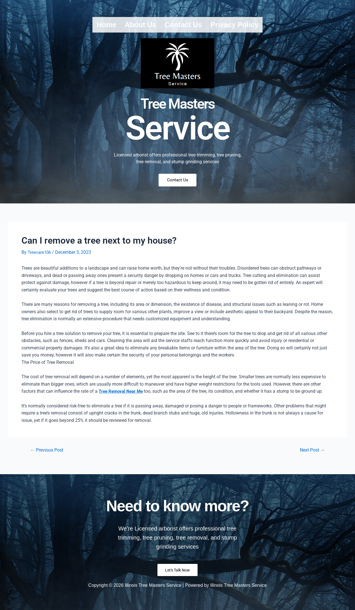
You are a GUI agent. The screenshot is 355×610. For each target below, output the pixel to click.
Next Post (310, 452)
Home (106, 25)
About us (140, 25)
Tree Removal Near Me (122, 393)
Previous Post (49, 452)
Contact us (183, 25)
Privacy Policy (234, 25)
